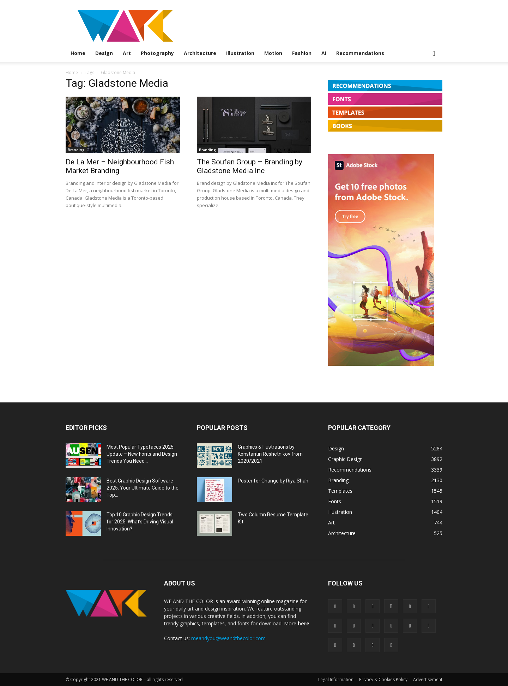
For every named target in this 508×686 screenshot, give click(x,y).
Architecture (200, 53)
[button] (433, 53)
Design (104, 53)
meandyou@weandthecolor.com (228, 638)
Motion (273, 53)
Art (127, 53)
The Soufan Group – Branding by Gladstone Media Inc (249, 166)
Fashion (302, 53)
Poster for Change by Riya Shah (273, 481)
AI (323, 53)
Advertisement (427, 679)
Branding (76, 149)
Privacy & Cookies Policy (383, 679)
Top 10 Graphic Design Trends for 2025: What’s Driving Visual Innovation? (140, 522)
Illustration (240, 53)
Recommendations (360, 53)
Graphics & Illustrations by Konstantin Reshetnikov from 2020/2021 (270, 454)
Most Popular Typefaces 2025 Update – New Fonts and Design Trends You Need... (142, 454)
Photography (157, 53)
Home (78, 53)
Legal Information (335, 679)
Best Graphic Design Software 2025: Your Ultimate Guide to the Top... (143, 488)
